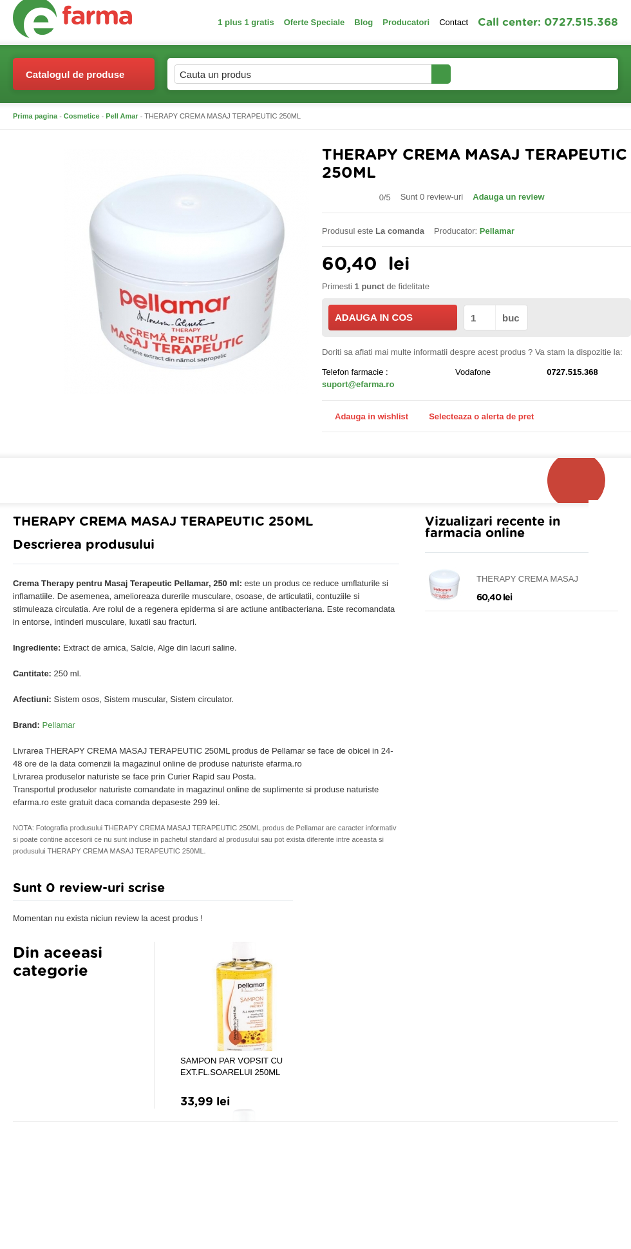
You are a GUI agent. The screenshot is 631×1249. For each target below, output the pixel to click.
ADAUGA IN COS (392, 317)
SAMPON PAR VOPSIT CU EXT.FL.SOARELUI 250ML (231, 1066)
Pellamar (58, 725)
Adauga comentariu (354, 891)
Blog (363, 22)
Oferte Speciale (314, 22)
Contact (453, 22)
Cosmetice (82, 116)
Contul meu (495, 74)
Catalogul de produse (75, 79)
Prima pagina (35, 116)
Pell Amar (122, 116)
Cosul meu (575, 74)
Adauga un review (508, 197)
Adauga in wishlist (365, 416)
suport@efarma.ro (358, 384)
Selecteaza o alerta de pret (475, 417)
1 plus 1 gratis (246, 22)
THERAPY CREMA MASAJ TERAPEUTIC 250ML (527, 579)
